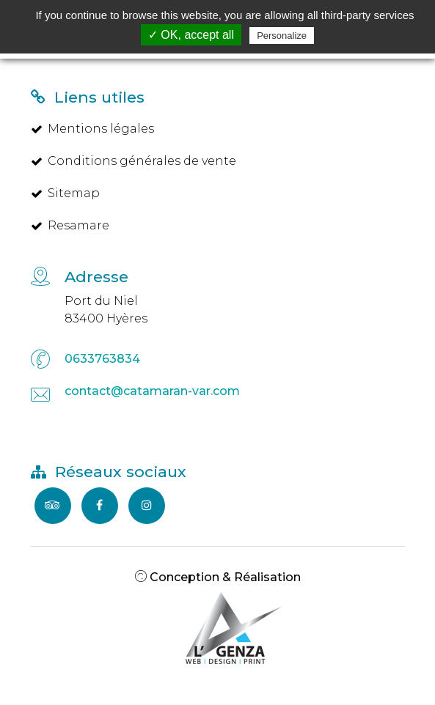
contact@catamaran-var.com (152, 391)
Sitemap (65, 193)
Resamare (70, 225)
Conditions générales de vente (133, 161)
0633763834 (102, 359)
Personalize (282, 35)
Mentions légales (92, 129)
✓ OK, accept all (191, 35)
